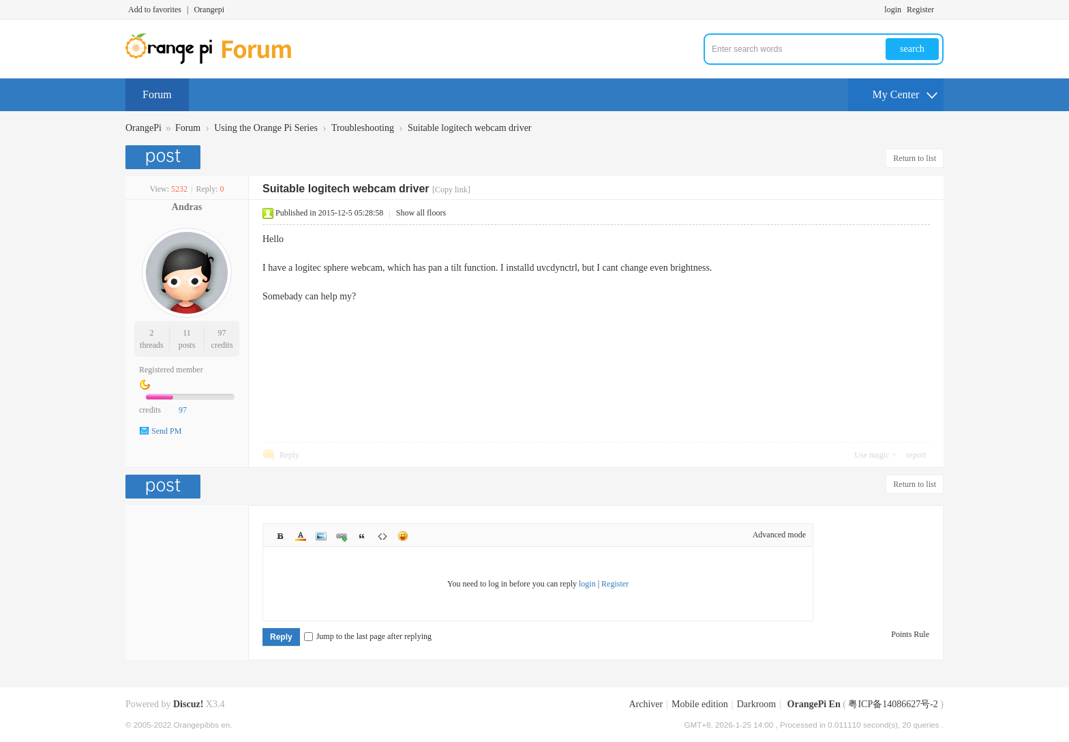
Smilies (403, 536)
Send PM (166, 431)
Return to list (914, 158)
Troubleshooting (362, 128)
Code (382, 536)
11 (187, 333)
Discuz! (188, 704)
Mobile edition (700, 704)
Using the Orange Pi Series (266, 128)
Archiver (646, 704)
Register (920, 9)
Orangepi (209, 9)
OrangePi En (814, 704)
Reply (289, 455)
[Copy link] (451, 189)
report (916, 455)
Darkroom (757, 704)
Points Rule (910, 634)
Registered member (171, 369)
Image (321, 536)
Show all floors (421, 213)
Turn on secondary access (940, 9)
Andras (187, 207)
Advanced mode (779, 534)
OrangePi (143, 128)
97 (222, 333)
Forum (157, 94)
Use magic (871, 455)
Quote (362, 536)
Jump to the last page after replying (368, 636)
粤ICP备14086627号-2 (892, 704)
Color (300, 536)
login (892, 9)
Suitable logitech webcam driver (470, 128)
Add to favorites (154, 9)
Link (341, 536)
